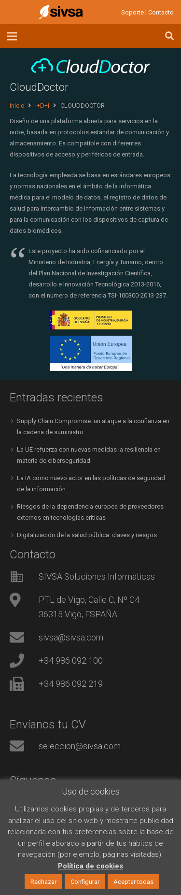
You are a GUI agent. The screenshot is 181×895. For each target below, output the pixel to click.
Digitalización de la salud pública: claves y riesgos (87, 535)
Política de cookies (90, 866)
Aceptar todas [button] (133, 881)
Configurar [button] (84, 881)
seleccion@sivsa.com (80, 746)
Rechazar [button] (43, 881)
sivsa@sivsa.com (71, 637)
